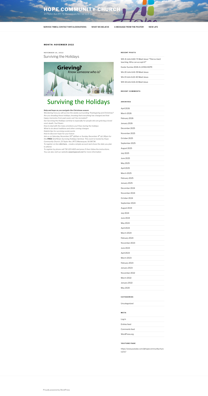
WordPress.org (127, 334)
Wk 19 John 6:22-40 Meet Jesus (134, 77)
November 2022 (128, 273)
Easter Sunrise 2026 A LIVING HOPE (136, 67)
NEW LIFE (153, 27)
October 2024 (127, 198)
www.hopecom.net (76, 152)
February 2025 (127, 178)
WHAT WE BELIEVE (100, 27)
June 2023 (125, 248)
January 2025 (127, 183)
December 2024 (128, 188)
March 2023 (126, 258)
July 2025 (125, 153)
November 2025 (128, 133)
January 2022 (126, 283)
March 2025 (126, 173)
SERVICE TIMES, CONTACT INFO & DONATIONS (64, 27)
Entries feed (126, 324)
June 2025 (125, 158)
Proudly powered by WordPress (56, 390)
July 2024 (125, 213)
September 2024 (128, 203)
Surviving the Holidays (61, 56)
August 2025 (126, 148)
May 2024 (125, 223)
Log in (123, 319)
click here (63, 144)
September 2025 (128, 143)
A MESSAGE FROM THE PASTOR (129, 27)
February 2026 (127, 118)
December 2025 (128, 128)
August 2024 (126, 208)
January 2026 (127, 123)
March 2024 (126, 233)
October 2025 (127, 138)
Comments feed (128, 329)
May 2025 (125, 163)
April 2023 (125, 253)
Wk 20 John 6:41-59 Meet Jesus (134, 72)
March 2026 (126, 113)
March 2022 (126, 278)
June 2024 (125, 218)
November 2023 (128, 243)
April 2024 (125, 228)
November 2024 (128, 193)
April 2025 (125, 168)
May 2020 (125, 288)
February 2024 (127, 238)
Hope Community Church (82, 9)
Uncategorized (127, 303)
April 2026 (125, 108)
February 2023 (127, 263)
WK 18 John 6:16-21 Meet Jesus (134, 82)
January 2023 (127, 268)
